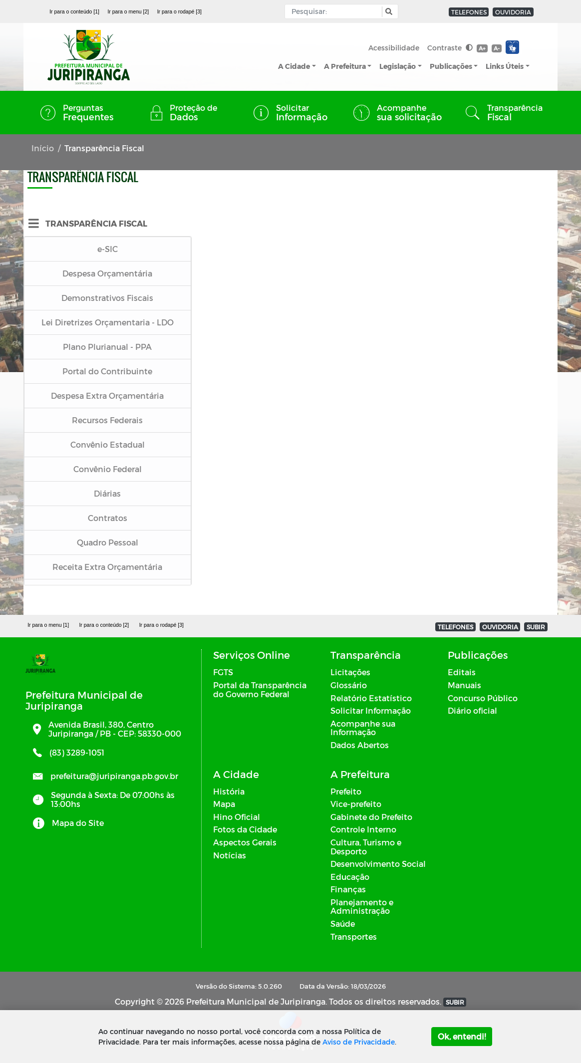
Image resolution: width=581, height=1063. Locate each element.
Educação (349, 876)
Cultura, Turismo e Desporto (365, 846)
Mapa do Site (78, 822)
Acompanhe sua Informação (362, 728)
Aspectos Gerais (245, 842)
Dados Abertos (359, 745)
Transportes (353, 936)
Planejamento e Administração (361, 906)
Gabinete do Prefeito (371, 816)
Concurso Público (483, 698)
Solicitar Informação (370, 710)
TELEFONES (469, 11)
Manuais (464, 685)
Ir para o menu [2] (128, 11)
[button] (387, 11)
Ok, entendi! (462, 1036)
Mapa (224, 803)
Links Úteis (505, 66)
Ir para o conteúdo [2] (104, 625)
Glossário (348, 685)
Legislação (397, 66)
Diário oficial (472, 710)
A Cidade (294, 66)
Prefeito (345, 791)
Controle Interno (363, 829)
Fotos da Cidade (245, 829)
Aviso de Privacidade (358, 1042)
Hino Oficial (236, 816)
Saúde (342, 923)
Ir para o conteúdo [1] (74, 11)
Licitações (350, 672)
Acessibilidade (393, 47)
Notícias (229, 855)
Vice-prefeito (355, 803)
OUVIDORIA (513, 11)
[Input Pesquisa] (336, 11)
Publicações (451, 66)
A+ (482, 48)
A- (497, 48)
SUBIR (536, 626)
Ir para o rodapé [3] (179, 11)
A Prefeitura (345, 66)
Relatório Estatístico (371, 698)
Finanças (348, 889)
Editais (462, 672)
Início (42, 148)
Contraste (450, 47)
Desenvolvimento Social (378, 863)
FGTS (223, 672)
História (229, 791)
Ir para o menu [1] (48, 625)
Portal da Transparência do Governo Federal (259, 689)
